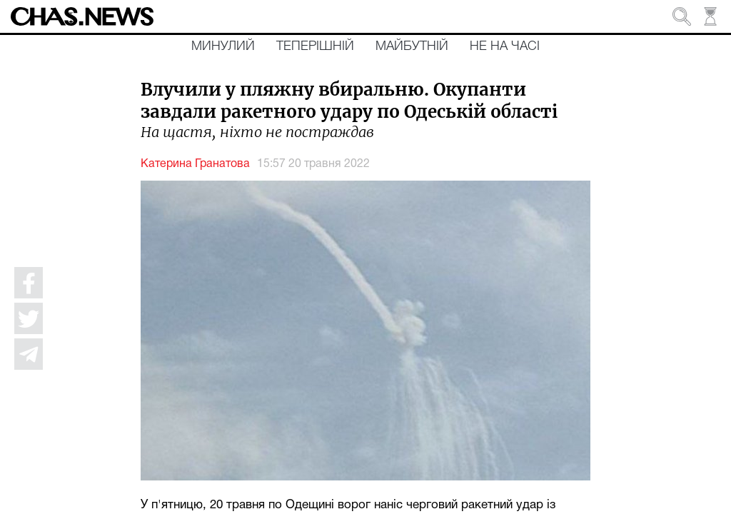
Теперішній (315, 46)
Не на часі (505, 46)
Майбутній (411, 46)
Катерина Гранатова (195, 164)
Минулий (223, 46)
